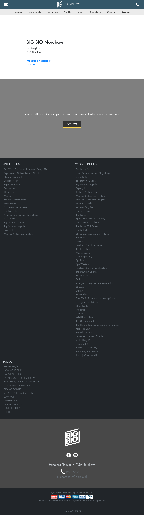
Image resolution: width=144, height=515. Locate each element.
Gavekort (111, 12)
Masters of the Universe (15, 207)
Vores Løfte (9, 218)
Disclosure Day (11, 211)
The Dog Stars (83, 249)
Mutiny (79, 241)
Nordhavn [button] (73, 4)
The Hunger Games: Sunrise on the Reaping (97, 325)
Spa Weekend (83, 264)
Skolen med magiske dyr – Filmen (92, 233)
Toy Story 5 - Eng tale (14, 226)
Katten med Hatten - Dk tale (89, 336)
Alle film (68, 12)
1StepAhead (99, 500)
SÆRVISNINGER (12, 374)
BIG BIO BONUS (12, 389)
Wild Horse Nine (84, 317)
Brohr (78, 279)
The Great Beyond (85, 321)
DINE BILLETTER (12, 408)
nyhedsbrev (56, 492)
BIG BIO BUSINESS (13, 404)
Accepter (72, 124)
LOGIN (7, 412)
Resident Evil (82, 275)
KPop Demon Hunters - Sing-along (21, 214)
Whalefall (80, 309)
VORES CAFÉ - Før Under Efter (19, 393)
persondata (79, 492)
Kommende (52, 12)
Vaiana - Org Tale (84, 207)
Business (125, 12)
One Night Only (84, 256)
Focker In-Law (83, 328)
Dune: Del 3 (82, 343)
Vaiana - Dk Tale (84, 203)
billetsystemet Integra (79, 500)
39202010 (31, 64)
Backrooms (9, 188)
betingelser (68, 492)
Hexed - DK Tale (84, 332)
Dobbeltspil (81, 230)
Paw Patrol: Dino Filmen (87, 222)
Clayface (80, 313)
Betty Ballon (81, 294)
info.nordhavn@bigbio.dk (38, 60)
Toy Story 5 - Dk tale (14, 222)
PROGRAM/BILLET (13, 366)
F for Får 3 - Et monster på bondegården (95, 298)
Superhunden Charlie (86, 271)
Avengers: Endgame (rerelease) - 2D (94, 283)
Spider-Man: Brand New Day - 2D (93, 218)
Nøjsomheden (83, 252)
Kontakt (80, 12)
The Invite (80, 237)
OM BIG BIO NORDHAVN (18, 385)
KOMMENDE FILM (13, 370)
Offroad (80, 287)
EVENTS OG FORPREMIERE (18, 377)
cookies (89, 492)
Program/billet (35, 12)
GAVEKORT (10, 396)
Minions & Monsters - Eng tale (91, 199)
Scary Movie (10, 203)
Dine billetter (95, 12)
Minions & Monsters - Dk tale (18, 233)
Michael (8, 195)
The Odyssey (82, 214)
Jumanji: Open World (86, 355)
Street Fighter (82, 306)
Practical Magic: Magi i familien (91, 268)
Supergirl (8, 230)
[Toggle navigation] (6, 4)
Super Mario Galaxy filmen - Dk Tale (22, 173)
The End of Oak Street (87, 226)
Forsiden (18, 12)
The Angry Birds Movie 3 (88, 351)
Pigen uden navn (12, 184)
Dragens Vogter (11, 180)
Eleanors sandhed (13, 177)
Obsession (9, 192)
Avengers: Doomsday (86, 347)
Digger (79, 290)
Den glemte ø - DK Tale (87, 302)
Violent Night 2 (83, 340)
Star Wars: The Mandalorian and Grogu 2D (25, 169)
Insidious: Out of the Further (89, 245)
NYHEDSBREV (11, 400)
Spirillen (80, 260)
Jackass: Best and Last (86, 192)
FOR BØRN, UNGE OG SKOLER (20, 381)
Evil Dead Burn (83, 211)
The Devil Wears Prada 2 (16, 199)
